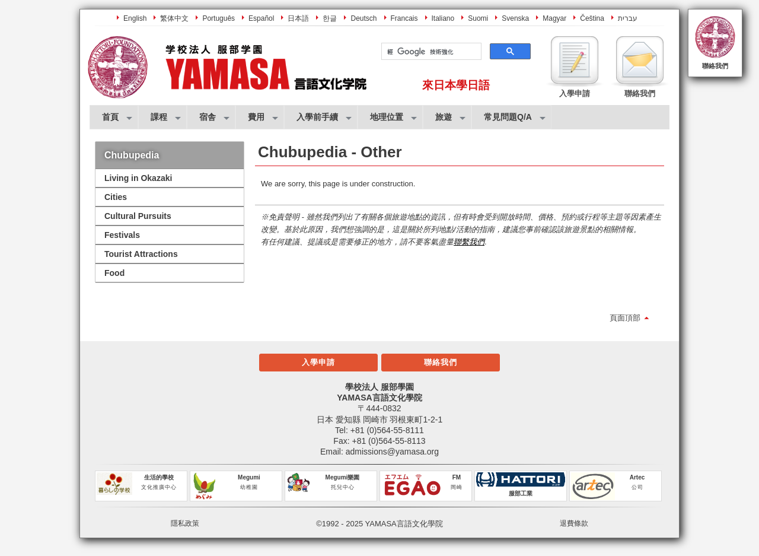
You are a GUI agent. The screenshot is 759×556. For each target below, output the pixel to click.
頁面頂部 (625, 317)
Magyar (554, 18)
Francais (404, 18)
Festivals (122, 235)
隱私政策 (185, 523)
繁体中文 (174, 18)
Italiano (443, 18)
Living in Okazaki (138, 178)
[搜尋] (430, 51)
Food (114, 273)
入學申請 (318, 362)
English (134, 18)
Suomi (478, 18)
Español (261, 18)
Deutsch (363, 18)
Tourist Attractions (141, 254)
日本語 (298, 18)
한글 (330, 18)
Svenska (515, 18)
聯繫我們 (469, 241)
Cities (115, 197)
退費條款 (574, 523)
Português (218, 18)
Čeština (592, 18)
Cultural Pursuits (137, 216)
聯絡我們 (715, 65)
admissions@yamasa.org (392, 451)
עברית (627, 18)
